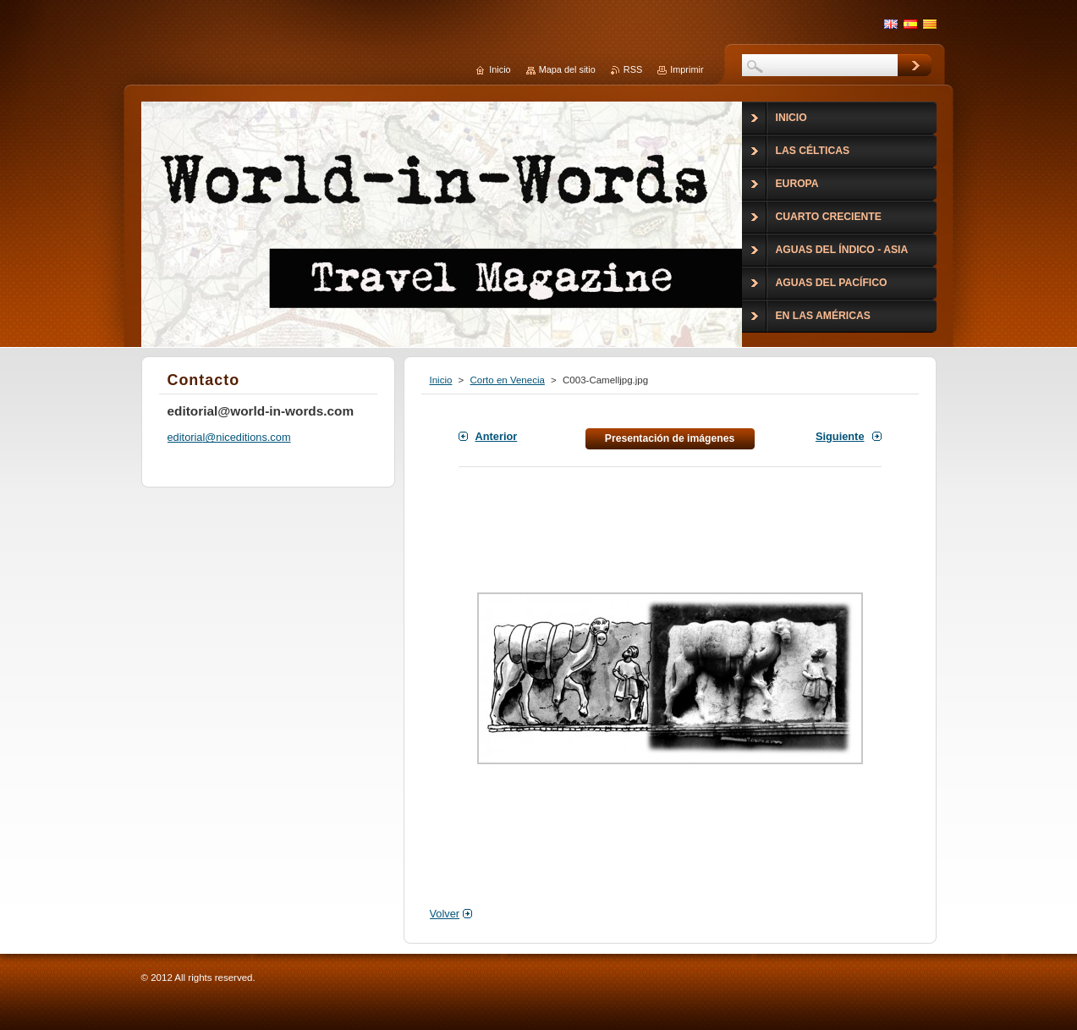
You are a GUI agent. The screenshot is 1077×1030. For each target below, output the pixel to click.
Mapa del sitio (567, 69)
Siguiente (840, 436)
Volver (445, 913)
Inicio (441, 380)
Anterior (496, 436)
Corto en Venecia (507, 380)
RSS (633, 69)
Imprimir (686, 69)
